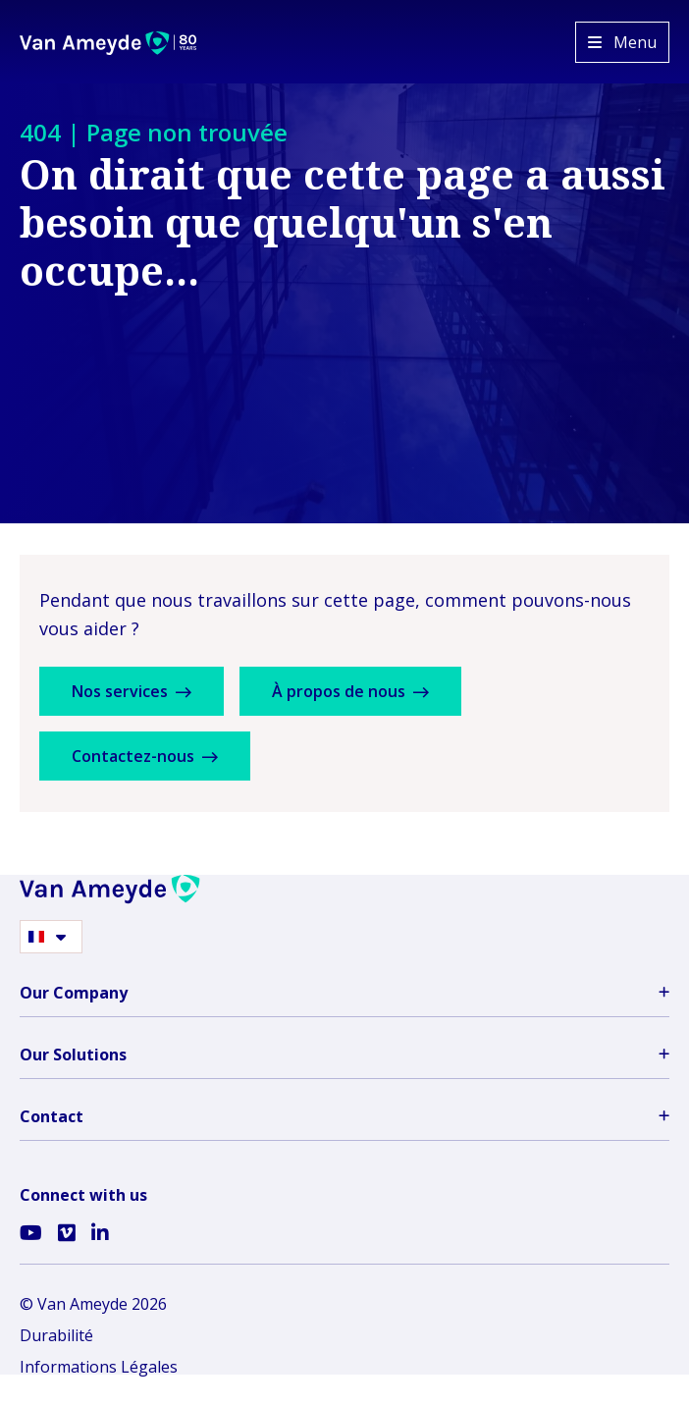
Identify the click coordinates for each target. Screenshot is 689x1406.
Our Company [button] (344, 992)
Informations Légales (99, 1367)
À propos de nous (350, 691)
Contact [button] (344, 1116)
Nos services (131, 691)
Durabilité (56, 1335)
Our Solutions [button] (344, 1054)
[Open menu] (622, 42)
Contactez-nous (145, 756)
